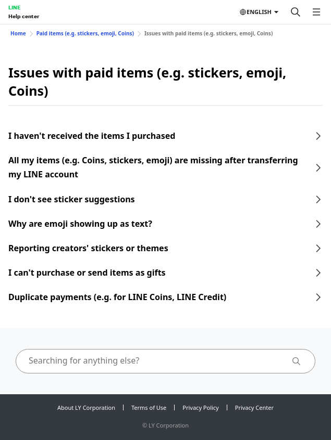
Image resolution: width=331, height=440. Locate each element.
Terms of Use (148, 407)
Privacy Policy (200, 407)
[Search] (295, 12)
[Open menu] (316, 12)
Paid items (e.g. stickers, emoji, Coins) (85, 33)
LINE (14, 7)
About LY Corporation (86, 407)
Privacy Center (254, 407)
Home (18, 33)
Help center (23, 16)
